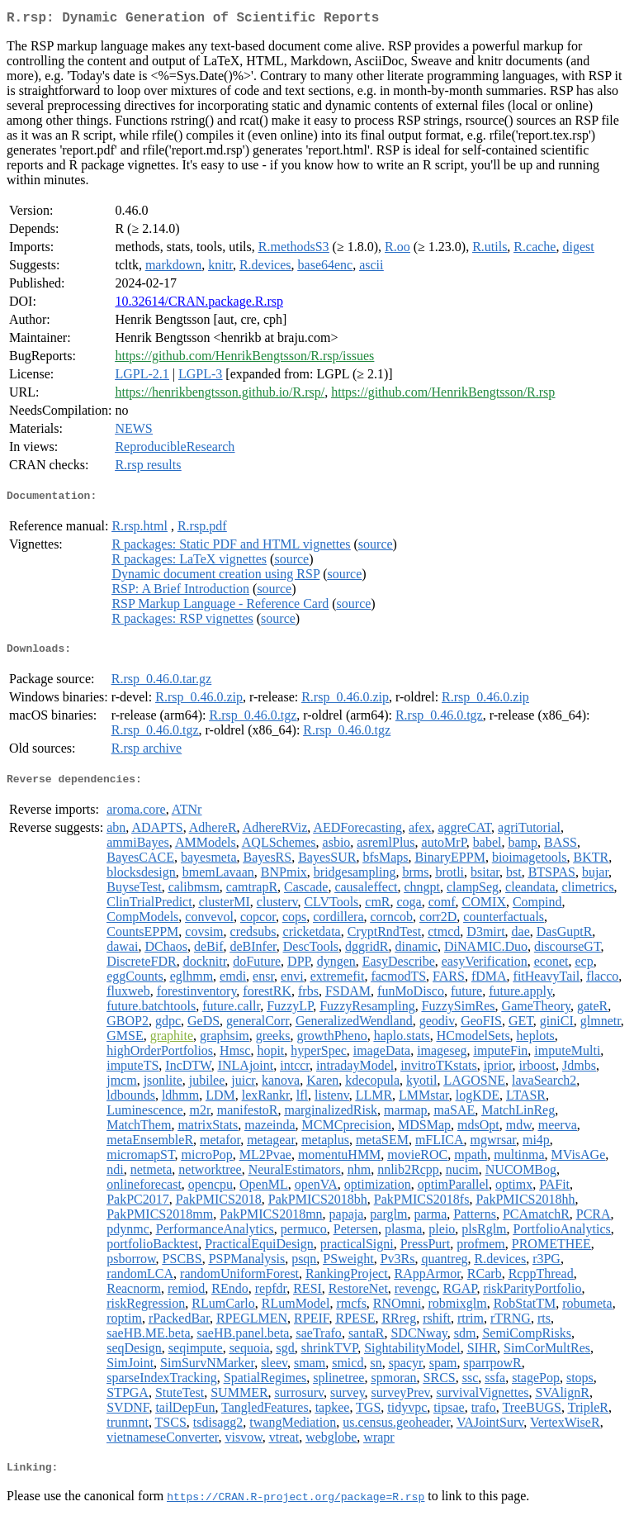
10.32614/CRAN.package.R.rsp (199, 304)
